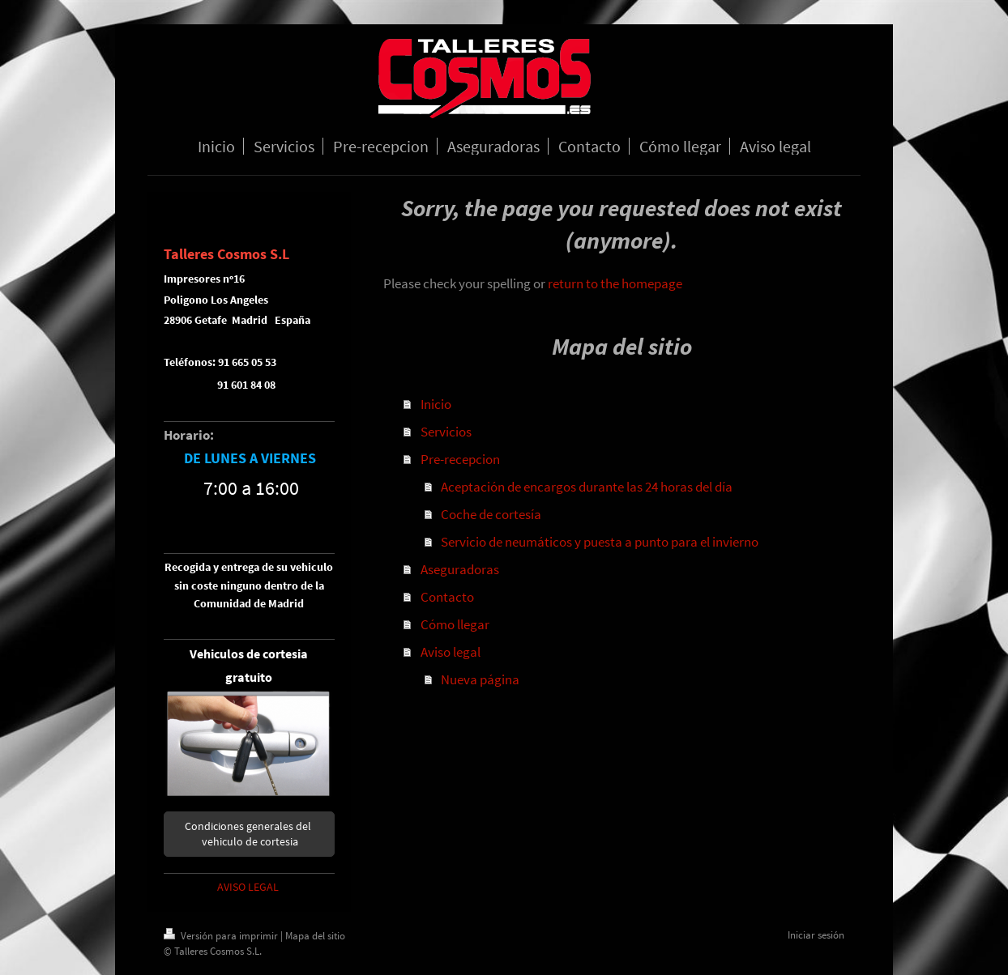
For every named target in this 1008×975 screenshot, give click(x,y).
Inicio (436, 404)
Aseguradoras (460, 569)
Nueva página (480, 679)
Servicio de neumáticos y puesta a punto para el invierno (599, 542)
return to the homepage (615, 283)
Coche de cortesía (491, 514)
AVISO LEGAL (248, 886)
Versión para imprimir (222, 936)
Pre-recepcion (460, 459)
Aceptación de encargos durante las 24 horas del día (587, 487)
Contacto (447, 597)
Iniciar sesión (816, 935)
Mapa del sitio (315, 936)
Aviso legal (451, 652)
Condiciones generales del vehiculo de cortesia (249, 834)
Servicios (446, 432)
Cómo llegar (455, 624)
